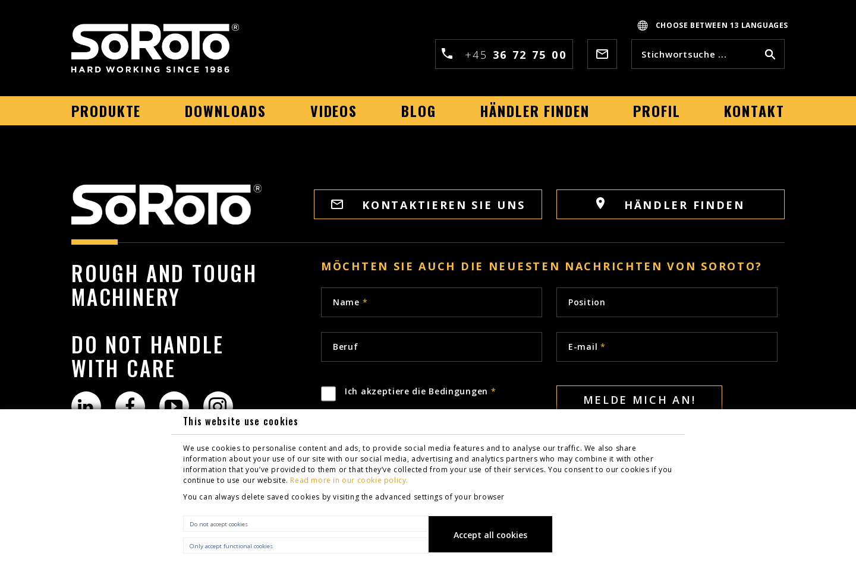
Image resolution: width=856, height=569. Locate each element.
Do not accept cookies (219, 524)
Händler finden (670, 204)
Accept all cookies (490, 534)
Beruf (345, 346)
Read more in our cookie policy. (349, 480)
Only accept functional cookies (231, 546)
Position (587, 302)
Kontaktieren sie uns (428, 205)
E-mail (587, 346)
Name (350, 302)
